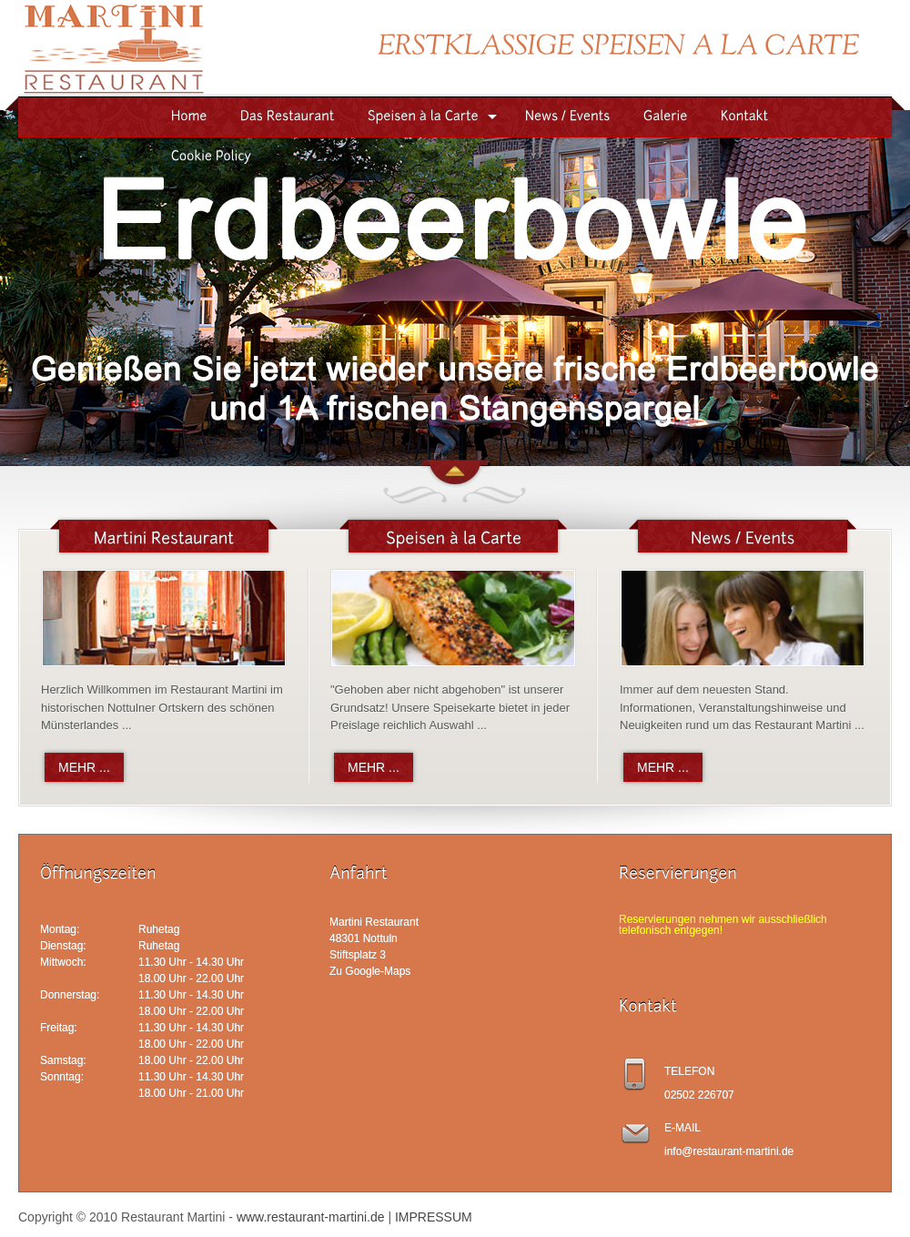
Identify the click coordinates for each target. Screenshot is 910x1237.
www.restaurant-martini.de (311, 1217)
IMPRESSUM (433, 1217)
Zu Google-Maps (369, 971)
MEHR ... (84, 767)
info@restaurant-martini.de (729, 1151)
